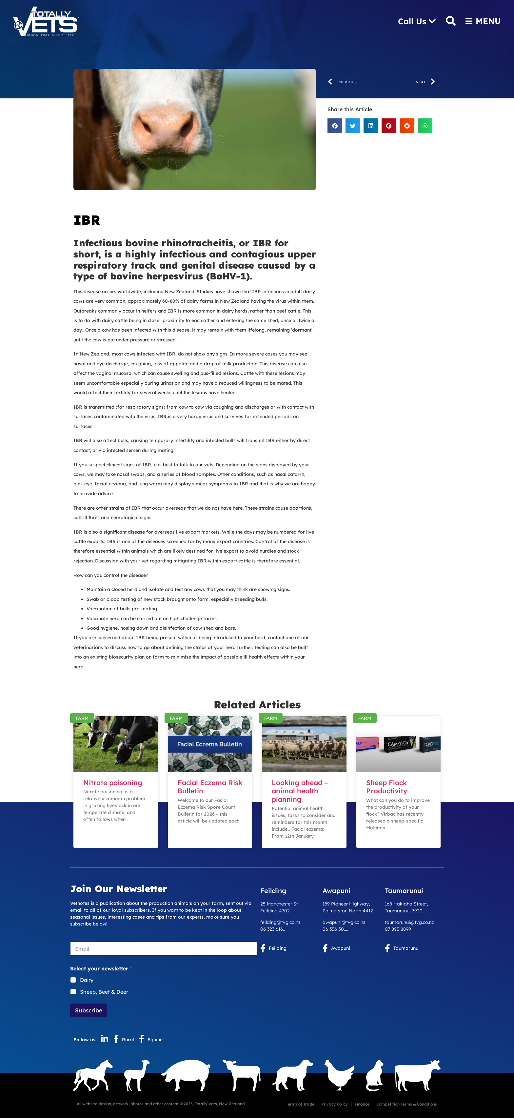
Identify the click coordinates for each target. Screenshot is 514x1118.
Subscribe (88, 1010)
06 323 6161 (272, 929)
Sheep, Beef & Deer (104, 991)
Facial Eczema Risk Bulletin (210, 786)
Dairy (86, 980)
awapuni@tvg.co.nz (344, 922)
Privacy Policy (334, 1104)
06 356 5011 (335, 929)
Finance (362, 1104)
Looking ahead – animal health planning (300, 790)
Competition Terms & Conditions (406, 1104)
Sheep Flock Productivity (386, 786)
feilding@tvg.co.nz (280, 922)
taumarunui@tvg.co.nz (409, 922)
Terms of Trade (300, 1104)
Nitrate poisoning (112, 782)
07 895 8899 (398, 929)
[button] (334, 125)
